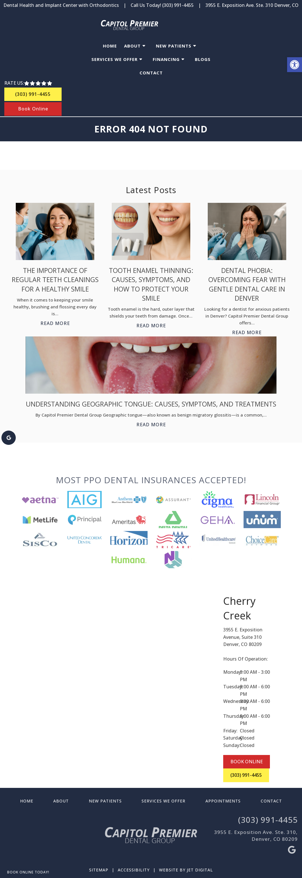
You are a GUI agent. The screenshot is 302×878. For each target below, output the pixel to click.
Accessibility (134, 870)
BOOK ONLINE (246, 761)
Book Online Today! (28, 872)
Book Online (33, 109)
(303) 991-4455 (178, 5)
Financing (166, 59)
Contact (151, 73)
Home (110, 46)
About (132, 46)
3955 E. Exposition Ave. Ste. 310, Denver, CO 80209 (256, 835)
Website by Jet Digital (186, 870)
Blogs (203, 59)
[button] (294, 64)
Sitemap (98, 870)
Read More (55, 323)
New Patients (173, 46)
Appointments (223, 801)
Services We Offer (114, 59)
